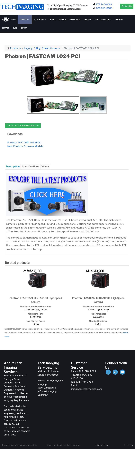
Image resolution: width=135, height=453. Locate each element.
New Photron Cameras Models (25, 146)
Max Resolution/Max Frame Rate (35, 306)
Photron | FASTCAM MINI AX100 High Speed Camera (35, 300)
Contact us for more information (23, 125)
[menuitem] (9, 19)
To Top (128, 445)
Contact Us (127, 6)
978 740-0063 (104, 4)
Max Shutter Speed (36, 321)
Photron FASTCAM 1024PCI (23, 142)
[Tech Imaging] (22, 6)
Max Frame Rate (35, 314)
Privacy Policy (102, 445)
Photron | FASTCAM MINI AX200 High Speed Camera (98, 300)
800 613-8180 (104, 8)
